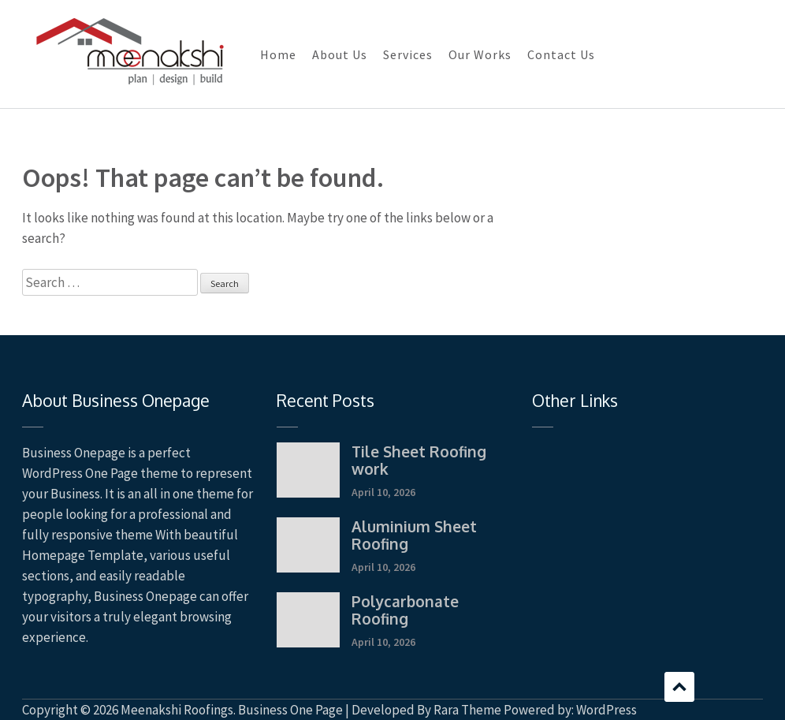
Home (278, 54)
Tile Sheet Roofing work (419, 460)
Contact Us (561, 54)
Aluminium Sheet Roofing (414, 535)
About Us (339, 54)
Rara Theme (467, 709)
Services (408, 54)
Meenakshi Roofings (177, 709)
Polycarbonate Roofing (405, 609)
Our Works (480, 54)
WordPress (606, 709)
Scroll (679, 687)
